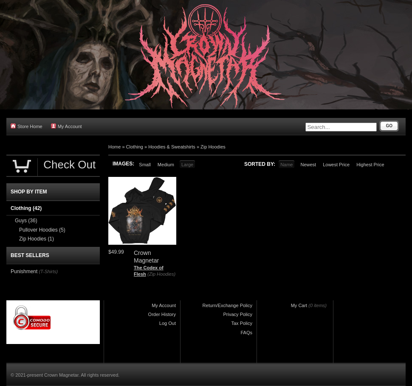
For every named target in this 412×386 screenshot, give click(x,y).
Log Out (167, 323)
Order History (162, 314)
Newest (308, 164)
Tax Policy (241, 323)
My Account (66, 126)
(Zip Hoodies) (161, 274)
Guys (26, 221)
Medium (166, 164)
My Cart (299, 305)
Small (145, 164)
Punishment (24, 271)
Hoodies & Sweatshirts (171, 146)
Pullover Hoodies (42, 230)
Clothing (134, 146)
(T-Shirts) (48, 271)
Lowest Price (336, 164)
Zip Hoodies (213, 146)
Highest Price (370, 164)
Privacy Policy (237, 314)
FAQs (246, 332)
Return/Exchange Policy (227, 305)
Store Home (26, 126)
